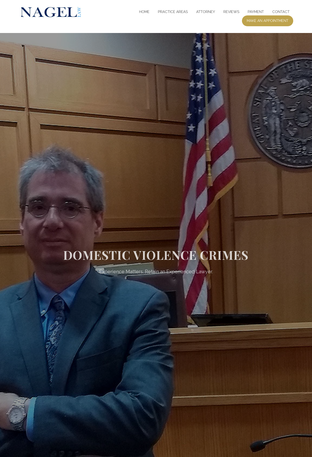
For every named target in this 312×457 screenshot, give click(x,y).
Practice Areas (173, 12)
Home (144, 12)
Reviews (231, 12)
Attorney (205, 12)
